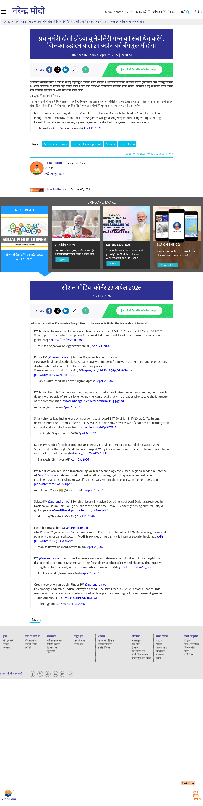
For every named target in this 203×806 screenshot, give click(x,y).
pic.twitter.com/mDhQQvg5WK (104, 401)
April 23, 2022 (92, 128)
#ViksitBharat (61, 510)
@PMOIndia (124, 370)
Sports (110, 144)
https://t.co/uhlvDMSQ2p (99, 370)
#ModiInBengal (73, 401)
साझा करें (55, 174)
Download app (10, 799)
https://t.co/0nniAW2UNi (90, 453)
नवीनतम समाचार (24, 21)
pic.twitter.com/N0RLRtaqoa (78, 597)
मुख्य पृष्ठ (6, 21)
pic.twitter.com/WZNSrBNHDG (54, 374)
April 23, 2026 (101, 346)
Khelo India (127, 144)
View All (62, 260)
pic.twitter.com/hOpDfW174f (98, 427)
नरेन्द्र (28, 11)
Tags (36, 144)
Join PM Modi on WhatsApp (139, 69)
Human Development (87, 144)
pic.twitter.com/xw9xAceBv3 (90, 510)
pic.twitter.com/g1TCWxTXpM (53, 540)
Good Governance (56, 144)
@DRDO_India (47, 475)
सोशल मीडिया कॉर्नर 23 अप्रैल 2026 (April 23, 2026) (24, 257)
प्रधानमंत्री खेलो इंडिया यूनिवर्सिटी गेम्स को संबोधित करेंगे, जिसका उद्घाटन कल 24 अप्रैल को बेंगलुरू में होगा (90, 21)
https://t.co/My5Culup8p (66, 339)
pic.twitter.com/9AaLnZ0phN (53, 484)
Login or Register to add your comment (149, 153)
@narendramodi (59, 357)
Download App (167, 265)
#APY (159, 536)
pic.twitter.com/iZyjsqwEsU (140, 567)
